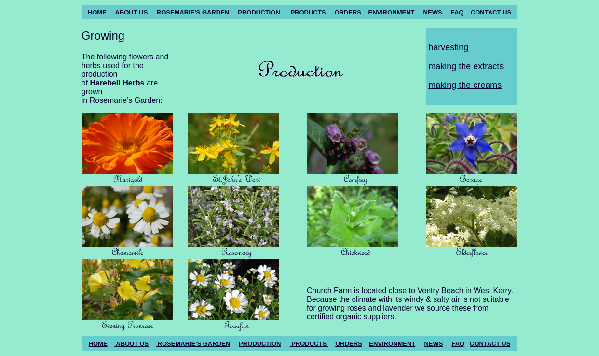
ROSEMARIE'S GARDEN (192, 12)
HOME (97, 12)
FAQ (457, 12)
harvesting (448, 47)
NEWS (432, 12)
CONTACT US (490, 12)
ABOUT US (130, 12)
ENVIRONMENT (391, 12)
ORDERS (347, 12)
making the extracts (466, 66)
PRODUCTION (259, 12)
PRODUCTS (308, 12)
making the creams (465, 85)
